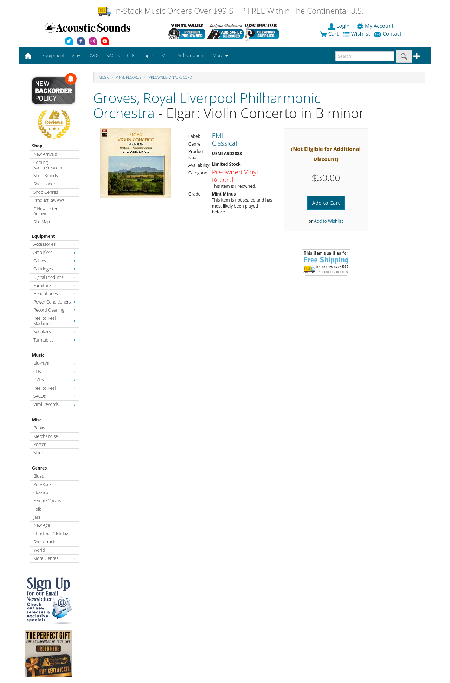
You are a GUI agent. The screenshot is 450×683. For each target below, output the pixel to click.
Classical (41, 493)
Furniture (54, 285)
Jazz (36, 517)
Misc (36, 420)
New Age (41, 525)
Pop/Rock (42, 484)
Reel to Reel (54, 388)
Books (39, 428)
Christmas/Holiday (50, 534)
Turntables (54, 340)
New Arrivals (45, 154)
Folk (37, 509)
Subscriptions (191, 55)
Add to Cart (326, 202)
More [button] (220, 55)
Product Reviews (49, 200)
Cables (54, 261)
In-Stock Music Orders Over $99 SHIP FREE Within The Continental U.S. (230, 10)
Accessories (54, 244)
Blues (38, 476)
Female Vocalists (49, 501)
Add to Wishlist (328, 221)
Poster (39, 444)
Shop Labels (44, 184)
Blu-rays (54, 363)
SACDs (54, 396)
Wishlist (357, 33)
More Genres (54, 558)
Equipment (43, 236)
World (39, 550)
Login (339, 25)
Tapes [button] (148, 55)
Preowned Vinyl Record (170, 77)
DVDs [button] (93, 55)
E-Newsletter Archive (45, 211)
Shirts (38, 452)
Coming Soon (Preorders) (49, 164)
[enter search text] (364, 56)
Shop (37, 146)
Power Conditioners (54, 302)
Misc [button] (166, 55)
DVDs (54, 380)
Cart (329, 33)
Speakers (54, 331)
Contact (388, 33)
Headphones (54, 293)
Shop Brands (45, 176)
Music (38, 355)
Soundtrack (44, 542)
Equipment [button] (53, 55)
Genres (39, 468)
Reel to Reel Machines (54, 320)
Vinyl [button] (76, 55)
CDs (54, 372)
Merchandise (45, 436)
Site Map (41, 222)
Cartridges (54, 269)
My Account (375, 25)
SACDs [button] (113, 55)
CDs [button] (131, 55)
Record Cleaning (54, 310)
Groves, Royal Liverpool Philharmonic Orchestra (207, 105)
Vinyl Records (54, 404)
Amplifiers (54, 252)
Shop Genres (45, 192)
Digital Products (54, 277)
